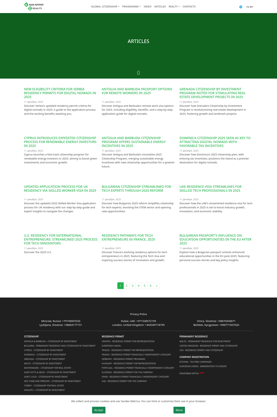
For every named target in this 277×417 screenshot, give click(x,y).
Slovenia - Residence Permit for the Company (127, 372)
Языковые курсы (189, 373)
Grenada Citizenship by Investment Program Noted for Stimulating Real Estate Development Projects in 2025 (212, 93)
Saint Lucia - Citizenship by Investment (46, 376)
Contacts (189, 6)
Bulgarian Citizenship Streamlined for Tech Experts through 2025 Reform (136, 188)
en (251, 6)
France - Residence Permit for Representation (128, 350)
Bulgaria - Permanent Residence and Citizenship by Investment (60, 345)
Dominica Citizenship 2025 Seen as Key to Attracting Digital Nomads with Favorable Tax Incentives (215, 142)
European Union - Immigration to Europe (203, 366)
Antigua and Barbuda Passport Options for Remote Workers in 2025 (137, 91)
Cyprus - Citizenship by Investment (43, 350)
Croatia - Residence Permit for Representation (128, 341)
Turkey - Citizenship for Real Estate (44, 385)
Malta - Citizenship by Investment (43, 363)
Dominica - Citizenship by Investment (45, 354)
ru (247, 6)
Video (147, 6)
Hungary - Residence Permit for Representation (129, 363)
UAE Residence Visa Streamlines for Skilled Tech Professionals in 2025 (210, 188)
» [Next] (156, 286)
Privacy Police (138, 314)
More (179, 410)
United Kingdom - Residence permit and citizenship (208, 345)
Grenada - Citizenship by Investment (44, 359)
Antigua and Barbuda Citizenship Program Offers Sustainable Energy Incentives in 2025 (134, 142)
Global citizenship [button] (104, 6)
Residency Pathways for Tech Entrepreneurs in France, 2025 (128, 237)
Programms (130, 6)
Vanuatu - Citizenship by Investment (44, 390)
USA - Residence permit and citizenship (201, 350)
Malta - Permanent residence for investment (205, 341)
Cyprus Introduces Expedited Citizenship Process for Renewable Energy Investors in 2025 (60, 142)
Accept (98, 410)
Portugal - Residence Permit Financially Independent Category (138, 367)
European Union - (112, 345)
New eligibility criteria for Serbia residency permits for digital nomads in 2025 (60, 93)
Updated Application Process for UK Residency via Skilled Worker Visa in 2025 (60, 188)
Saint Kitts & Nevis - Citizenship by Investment (50, 372)
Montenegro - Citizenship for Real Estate (47, 367)
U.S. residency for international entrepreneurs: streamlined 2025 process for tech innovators (61, 239)
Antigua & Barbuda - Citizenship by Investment (50, 341)
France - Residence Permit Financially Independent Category (136, 354)
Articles (160, 6)
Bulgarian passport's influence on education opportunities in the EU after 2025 (215, 239)
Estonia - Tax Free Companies (195, 361)
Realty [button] (173, 6)
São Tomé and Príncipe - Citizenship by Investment (52, 381)
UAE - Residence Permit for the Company (124, 381)
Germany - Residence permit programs (123, 359)
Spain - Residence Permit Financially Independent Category (135, 376)
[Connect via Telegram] (240, 6)
